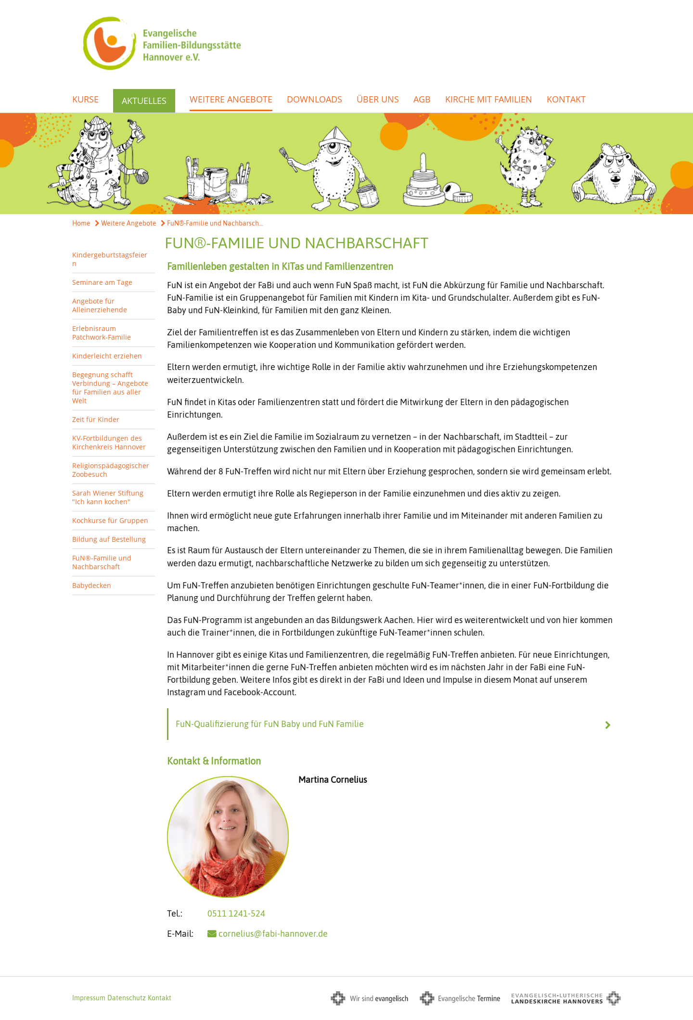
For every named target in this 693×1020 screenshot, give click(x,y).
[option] (346, 163)
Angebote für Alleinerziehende (99, 305)
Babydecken (91, 585)
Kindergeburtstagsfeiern (109, 259)
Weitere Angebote (231, 99)
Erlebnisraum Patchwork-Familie (101, 333)
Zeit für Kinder (95, 419)
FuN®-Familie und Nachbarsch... (212, 223)
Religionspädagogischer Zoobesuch (110, 470)
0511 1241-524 (236, 913)
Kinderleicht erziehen (107, 355)
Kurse (85, 99)
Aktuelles (144, 100)
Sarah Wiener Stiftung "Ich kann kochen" (107, 497)
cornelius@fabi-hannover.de (273, 934)
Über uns (378, 99)
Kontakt (566, 99)
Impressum (88, 998)
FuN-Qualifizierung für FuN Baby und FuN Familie (270, 724)
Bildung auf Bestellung (109, 539)
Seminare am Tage (102, 282)
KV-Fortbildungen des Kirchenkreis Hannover (109, 442)
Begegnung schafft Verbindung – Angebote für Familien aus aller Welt (110, 387)
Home (81, 223)
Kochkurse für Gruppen (110, 520)
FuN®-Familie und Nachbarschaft (101, 562)
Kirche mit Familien (488, 99)
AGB (422, 99)
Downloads (314, 99)
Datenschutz (126, 998)
